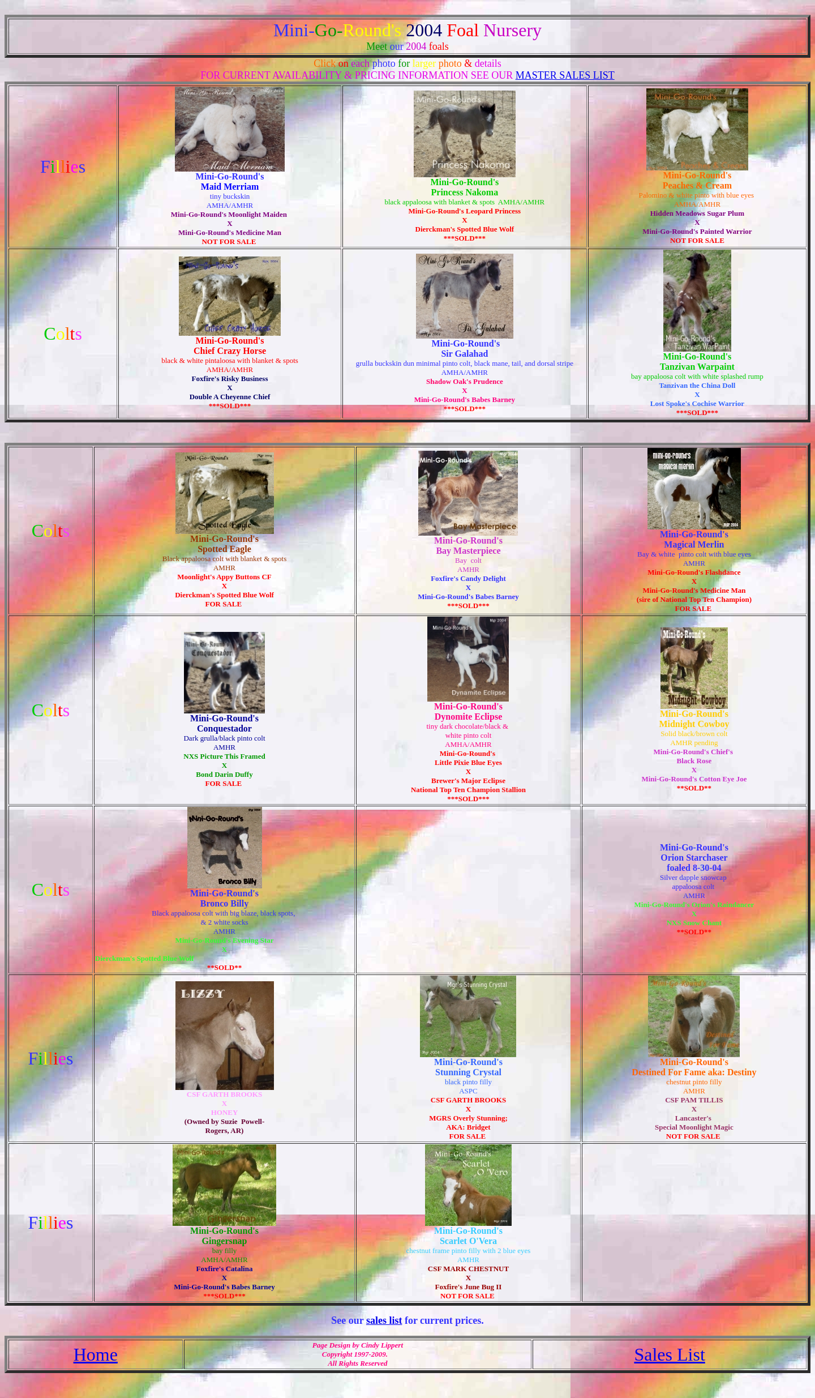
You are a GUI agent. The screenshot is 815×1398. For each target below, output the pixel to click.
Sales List (669, 1354)
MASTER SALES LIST (565, 75)
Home (96, 1354)
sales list (384, 1320)
